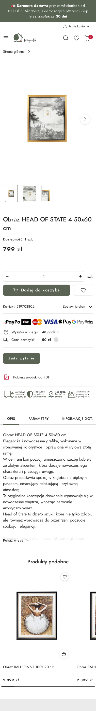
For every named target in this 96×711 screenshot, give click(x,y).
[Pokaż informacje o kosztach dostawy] (56, 339)
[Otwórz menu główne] (6, 38)
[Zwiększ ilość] (80, 276)
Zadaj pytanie (21, 358)
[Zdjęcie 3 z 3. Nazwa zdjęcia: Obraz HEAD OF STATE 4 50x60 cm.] (48, 193)
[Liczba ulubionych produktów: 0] (76, 38)
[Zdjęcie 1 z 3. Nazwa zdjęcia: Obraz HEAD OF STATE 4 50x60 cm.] (11, 193)
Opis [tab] (11, 418)
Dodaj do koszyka (36, 290)
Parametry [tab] (38, 418)
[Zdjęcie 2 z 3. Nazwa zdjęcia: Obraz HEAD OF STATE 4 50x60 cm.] (29, 193)
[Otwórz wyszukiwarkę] (66, 38)
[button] (85, 119)
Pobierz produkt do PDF (26, 377)
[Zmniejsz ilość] (7, 276)
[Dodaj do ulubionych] (83, 290)
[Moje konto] (76, 26)
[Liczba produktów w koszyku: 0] (87, 38)
